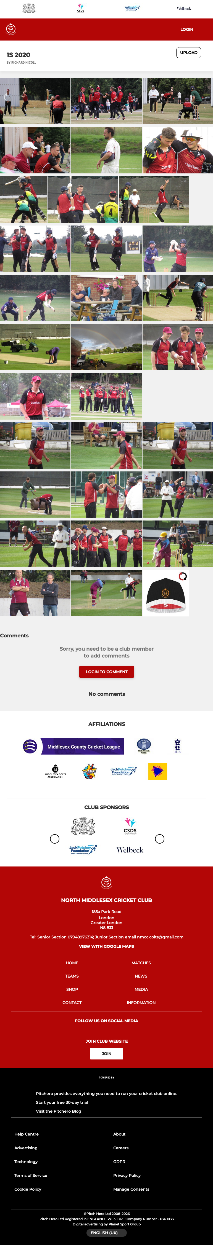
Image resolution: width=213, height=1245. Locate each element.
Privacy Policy (127, 1175)
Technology (26, 1161)
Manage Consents (131, 1189)
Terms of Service (30, 1175)
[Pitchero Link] (106, 1085)
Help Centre (26, 1134)
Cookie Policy (27, 1189)
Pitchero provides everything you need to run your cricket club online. (106, 1093)
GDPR (119, 1161)
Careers (120, 1147)
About (119, 1134)
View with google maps (106, 946)
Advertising (26, 1147)
